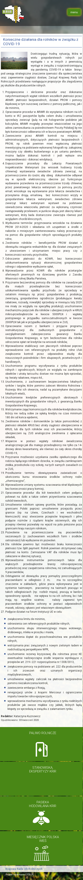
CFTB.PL (29, 873)
